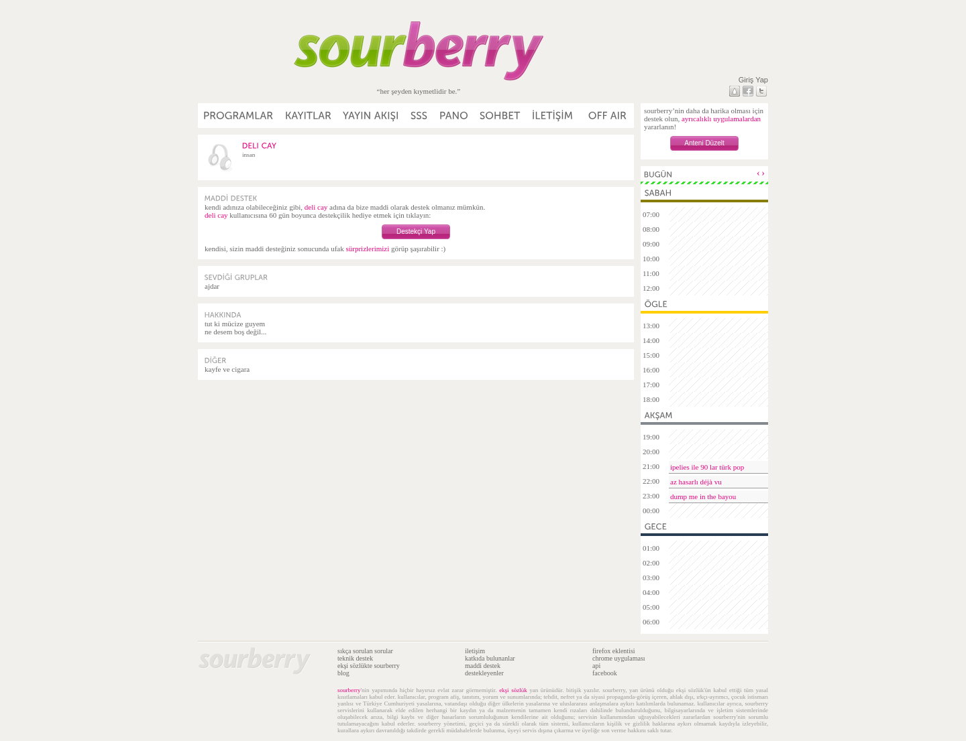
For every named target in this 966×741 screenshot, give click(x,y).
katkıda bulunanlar (490, 658)
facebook (604, 673)
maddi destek (482, 665)
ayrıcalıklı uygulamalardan (721, 119)
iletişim (475, 651)
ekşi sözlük (513, 690)
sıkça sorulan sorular (365, 651)
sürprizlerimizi (367, 249)
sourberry (349, 690)
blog (343, 673)
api (596, 665)
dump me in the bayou (703, 496)
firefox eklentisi (613, 651)
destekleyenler (484, 673)
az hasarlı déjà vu (696, 482)
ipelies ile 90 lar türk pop (707, 467)
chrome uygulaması (618, 658)
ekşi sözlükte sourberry (368, 665)
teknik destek (355, 658)
